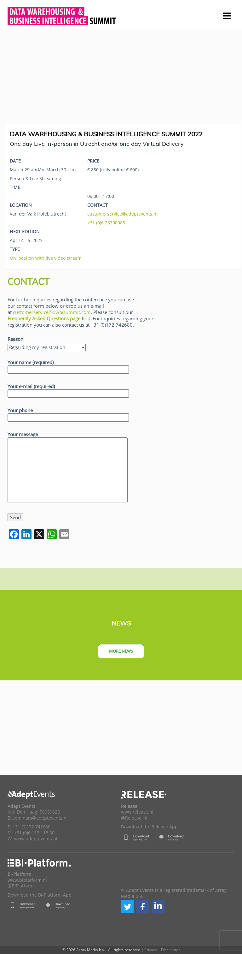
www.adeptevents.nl (35, 839)
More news (121, 651)
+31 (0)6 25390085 (106, 223)
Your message (68, 467)
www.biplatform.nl (27, 880)
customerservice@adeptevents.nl (122, 214)
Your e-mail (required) (68, 390)
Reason (15, 339)
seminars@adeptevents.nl (40, 818)
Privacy (150, 949)
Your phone (68, 414)
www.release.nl (137, 812)
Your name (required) (68, 366)
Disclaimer (170, 949)
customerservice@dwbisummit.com (52, 312)
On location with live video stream (46, 258)
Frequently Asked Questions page (44, 318)
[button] (127, 906)
